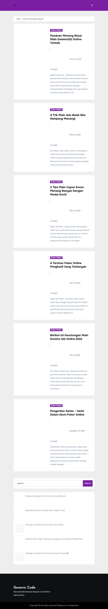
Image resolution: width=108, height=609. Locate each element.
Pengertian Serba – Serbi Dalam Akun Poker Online (67, 412)
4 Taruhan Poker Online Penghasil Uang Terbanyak (68, 264)
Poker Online (56, 30)
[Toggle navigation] (15, 5)
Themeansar (72, 605)
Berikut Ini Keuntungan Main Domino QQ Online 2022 (69, 337)
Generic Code (25, 587)
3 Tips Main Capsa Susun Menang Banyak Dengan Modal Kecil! (67, 190)
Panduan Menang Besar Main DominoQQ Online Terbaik (66, 39)
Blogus (61, 605)
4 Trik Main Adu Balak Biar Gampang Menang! (68, 116)
